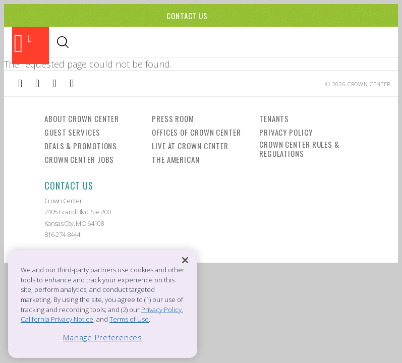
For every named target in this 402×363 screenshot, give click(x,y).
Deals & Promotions (80, 145)
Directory (286, 42)
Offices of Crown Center (196, 131)
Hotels (190, 42)
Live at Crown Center (190, 145)
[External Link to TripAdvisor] (54, 83)
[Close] (185, 260)
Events (155, 42)
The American (176, 158)
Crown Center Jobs (79, 158)
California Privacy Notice (57, 319)
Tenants (274, 118)
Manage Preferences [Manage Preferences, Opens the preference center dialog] (102, 337)
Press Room (173, 118)
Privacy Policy (286, 131)
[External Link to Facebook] (20, 83)
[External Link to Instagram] (37, 83)
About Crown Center (81, 118)
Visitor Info (235, 42)
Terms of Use (129, 319)
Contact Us (187, 15)
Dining (76, 42)
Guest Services (72, 131)
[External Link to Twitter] (71, 83)
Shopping (115, 42)
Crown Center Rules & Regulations (299, 148)
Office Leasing (340, 42)
